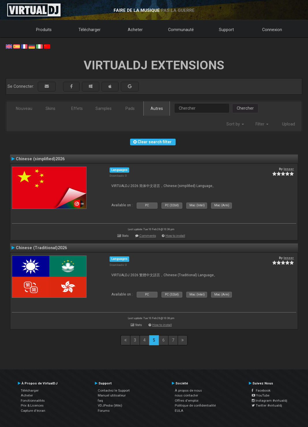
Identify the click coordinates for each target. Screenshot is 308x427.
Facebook (261, 390)
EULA (179, 411)
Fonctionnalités (33, 401)
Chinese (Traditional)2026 (41, 247)
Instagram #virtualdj (269, 401)
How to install (175, 236)
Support (226, 29)
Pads (130, 108)
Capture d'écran (33, 411)
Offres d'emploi (186, 401)
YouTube (260, 395)
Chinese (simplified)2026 (40, 159)
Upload (288, 124)
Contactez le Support (114, 390)
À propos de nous (188, 390)
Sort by (235, 124)
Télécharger (89, 29)
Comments (147, 236)
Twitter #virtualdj (267, 405)
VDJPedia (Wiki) (110, 405)
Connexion (272, 29)
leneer (288, 169)
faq (100, 401)
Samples (103, 108)
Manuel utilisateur (112, 395)
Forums (104, 411)
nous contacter (186, 395)
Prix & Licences (32, 405)
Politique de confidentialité (195, 405)
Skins (50, 108)
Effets (77, 108)
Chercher (245, 108)
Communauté (181, 29)
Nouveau (24, 108)
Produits (44, 29)
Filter (262, 124)
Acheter (135, 29)
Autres (157, 108)
